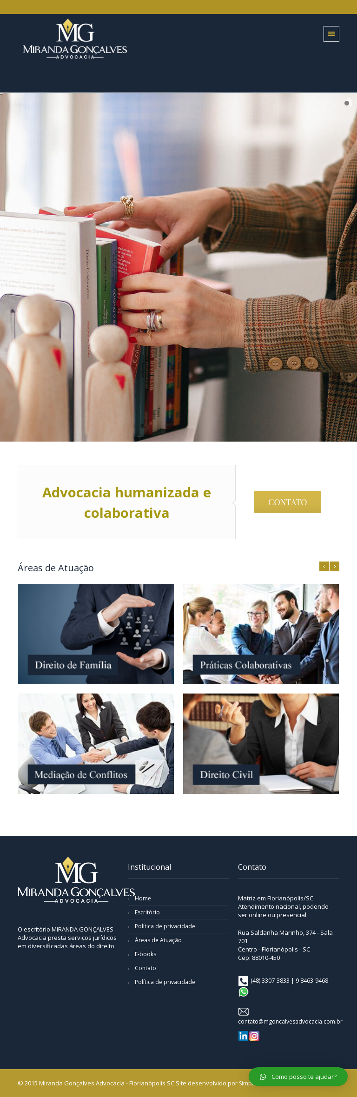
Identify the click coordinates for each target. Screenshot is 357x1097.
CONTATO (287, 502)
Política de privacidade (165, 926)
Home (143, 898)
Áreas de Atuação (158, 940)
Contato (145, 968)
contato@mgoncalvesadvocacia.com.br (290, 1021)
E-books (145, 954)
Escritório (147, 912)
